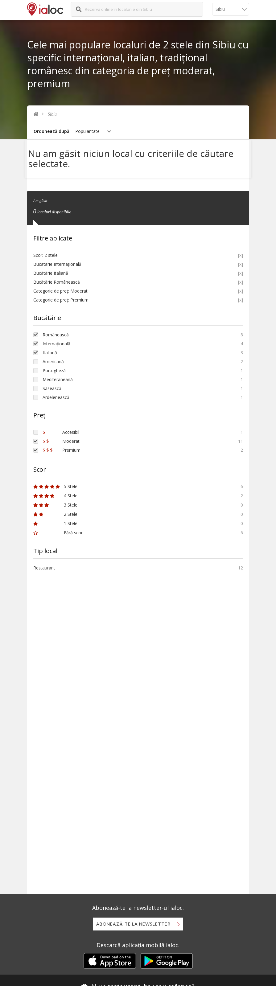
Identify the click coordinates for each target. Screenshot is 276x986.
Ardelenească (56, 394)
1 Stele (55, 520)
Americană (53, 358)
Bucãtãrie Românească (56, 279)
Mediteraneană (58, 376)
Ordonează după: (52, 131)
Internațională (56, 340)
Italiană (50, 349)
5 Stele (55, 483)
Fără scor (58, 529)
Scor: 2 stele (45, 252)
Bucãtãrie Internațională (57, 261)
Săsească (52, 385)
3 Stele (55, 502)
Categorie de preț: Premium (61, 297)
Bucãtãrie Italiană (50, 270)
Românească (56, 332)
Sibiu (52, 114)
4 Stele (55, 492)
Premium (61, 447)
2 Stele (55, 511)
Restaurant (44, 565)
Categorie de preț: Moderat (60, 288)
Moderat (61, 438)
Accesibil (61, 429)
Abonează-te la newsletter (133, 923)
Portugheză (54, 367)
